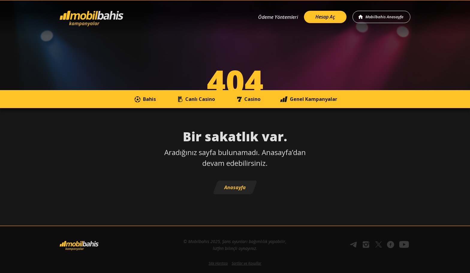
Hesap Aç (325, 16)
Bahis (144, 99)
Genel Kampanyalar (308, 99)
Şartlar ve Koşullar (246, 263)
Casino (247, 99)
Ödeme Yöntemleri (278, 17)
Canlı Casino (195, 99)
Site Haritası (218, 263)
